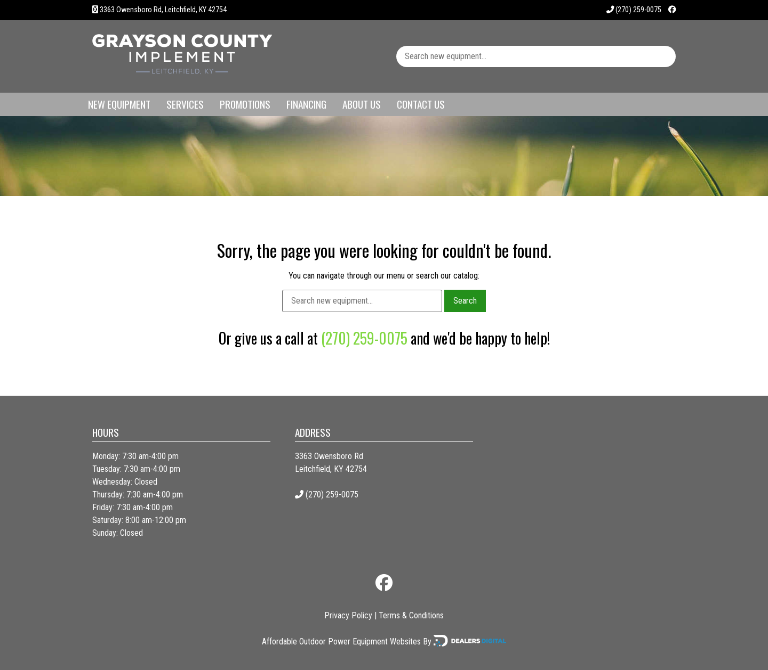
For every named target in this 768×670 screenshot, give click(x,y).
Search (465, 301)
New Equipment (119, 104)
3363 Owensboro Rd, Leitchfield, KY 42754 (163, 9)
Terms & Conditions (411, 615)
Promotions (245, 104)
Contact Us (421, 104)
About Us (361, 104)
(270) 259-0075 (633, 9)
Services (185, 104)
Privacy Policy (348, 615)
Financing (306, 104)
